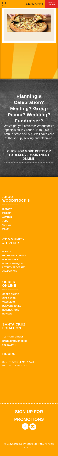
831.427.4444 (34, 3)
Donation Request (13, 263)
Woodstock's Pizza (13, 4)
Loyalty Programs (13, 267)
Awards (7, 217)
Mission (6, 213)
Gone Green (9, 271)
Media (5, 229)
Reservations (10, 310)
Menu (4, 6)
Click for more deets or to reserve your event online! (29, 154)
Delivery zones (11, 306)
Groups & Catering (14, 255)
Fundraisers (10, 259)
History (7, 209)
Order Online (51, 4)
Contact (7, 225)
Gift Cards (9, 298)
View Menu (8, 302)
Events (6, 251)
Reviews (7, 313)
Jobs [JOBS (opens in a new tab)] (5, 221)
